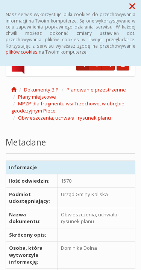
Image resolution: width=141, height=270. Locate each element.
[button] (132, 6)
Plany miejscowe (37, 96)
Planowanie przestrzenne (96, 89)
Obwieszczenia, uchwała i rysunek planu (64, 117)
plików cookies (22, 52)
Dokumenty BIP (41, 89)
